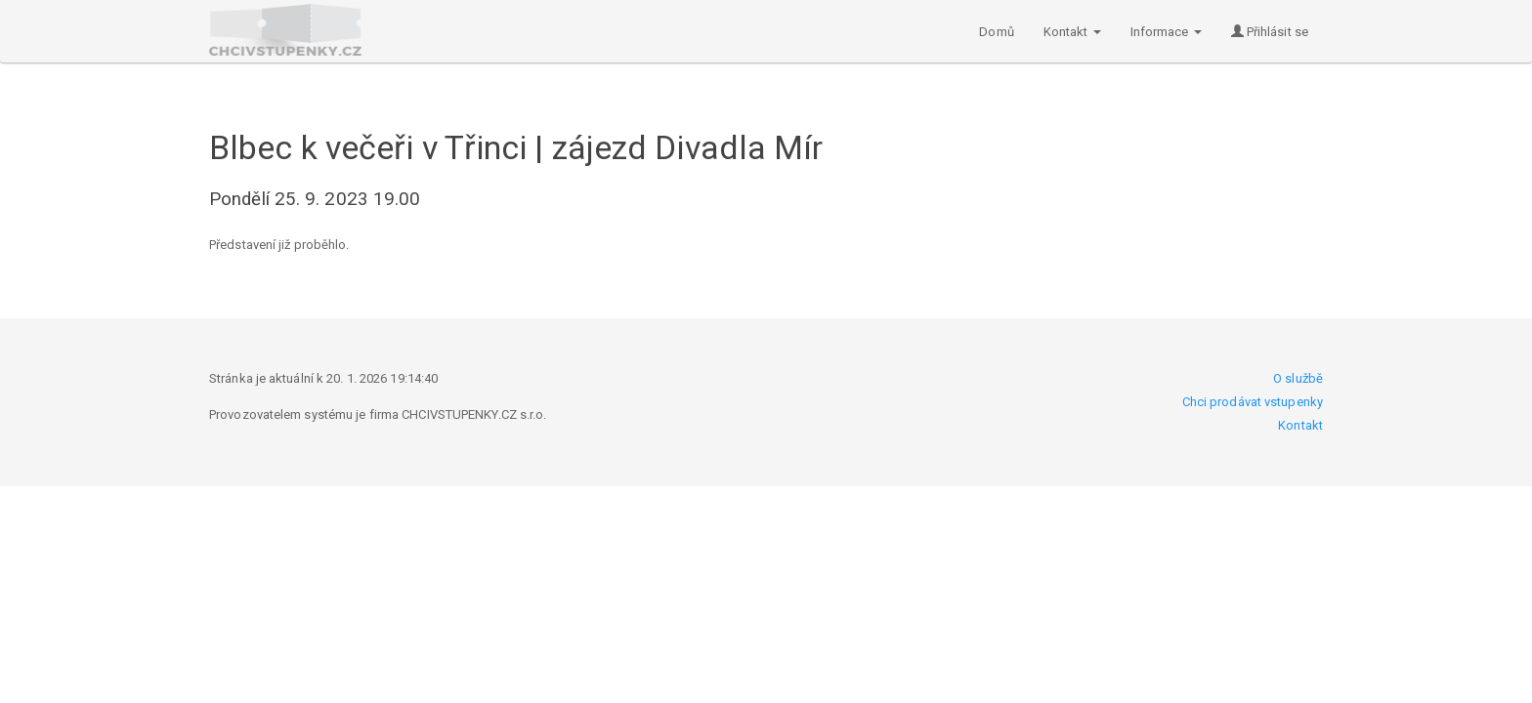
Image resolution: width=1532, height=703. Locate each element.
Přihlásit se (1269, 31)
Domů (996, 31)
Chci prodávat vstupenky (1252, 401)
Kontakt (1300, 425)
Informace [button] (1166, 31)
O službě (1298, 378)
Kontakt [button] (1072, 31)
